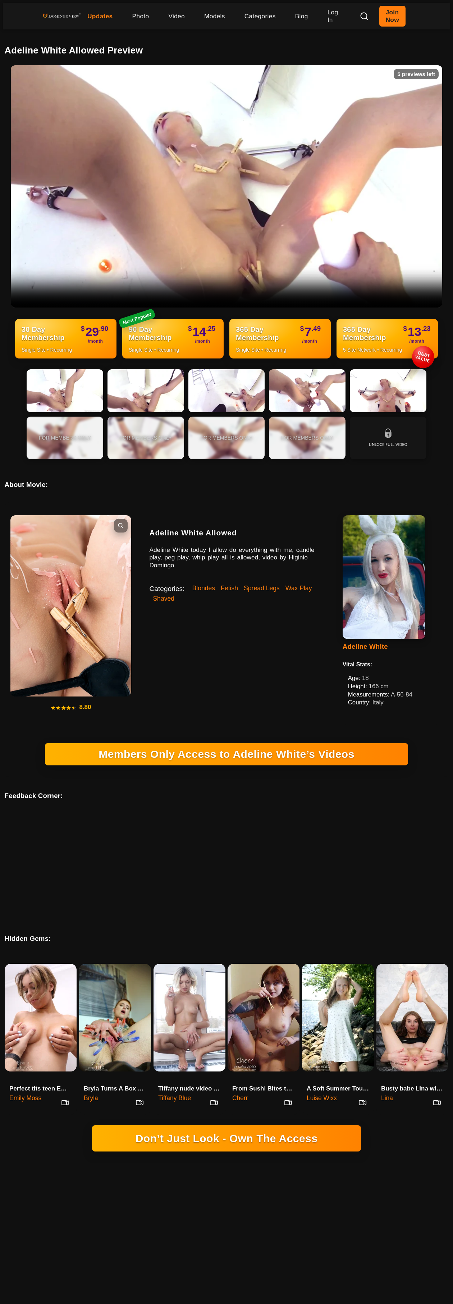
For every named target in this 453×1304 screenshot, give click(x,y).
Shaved (163, 598)
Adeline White (365, 646)
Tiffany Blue (174, 1079)
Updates (100, 16)
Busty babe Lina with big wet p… (414, 1070)
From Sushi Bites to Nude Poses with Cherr (265, 1070)
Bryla (91, 1079)
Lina (387, 1079)
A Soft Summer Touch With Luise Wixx (340, 1070)
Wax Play (298, 588)
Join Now (392, 16)
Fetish (229, 588)
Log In (333, 16)
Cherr (240, 1079)
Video (176, 16)
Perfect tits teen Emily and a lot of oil (43, 1070)
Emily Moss (25, 1079)
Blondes (203, 588)
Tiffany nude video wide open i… (191, 1070)
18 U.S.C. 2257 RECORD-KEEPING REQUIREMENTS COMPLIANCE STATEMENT (227, 1206)
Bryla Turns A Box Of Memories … (117, 1070)
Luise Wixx (322, 1079)
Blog (301, 16)
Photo (140, 16)
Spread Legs (262, 588)
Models (214, 16)
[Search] (364, 16)
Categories (260, 16)
